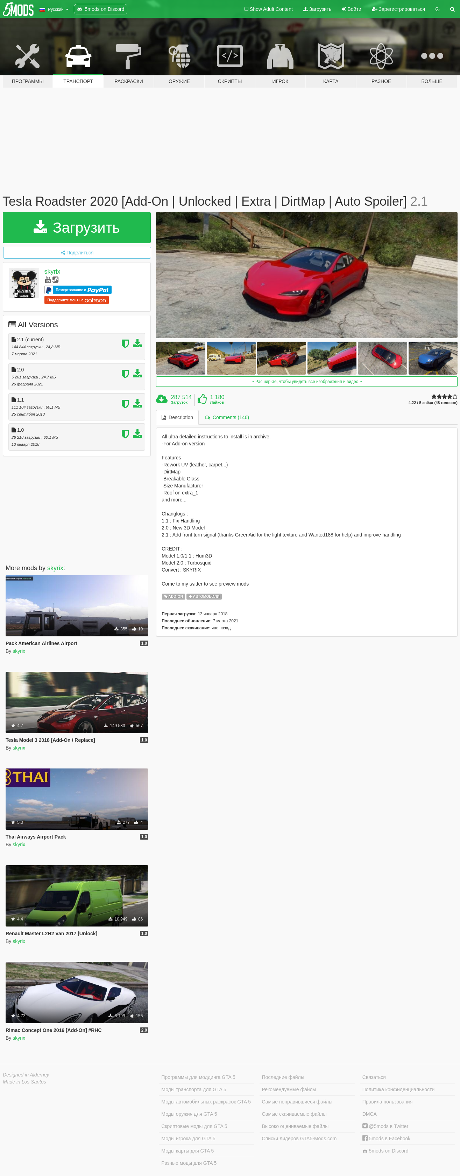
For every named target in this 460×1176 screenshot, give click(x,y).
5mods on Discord (385, 1151)
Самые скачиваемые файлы (294, 1114)
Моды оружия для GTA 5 (189, 1114)
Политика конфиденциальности (398, 1089)
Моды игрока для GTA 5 (188, 1138)
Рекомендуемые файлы (289, 1089)
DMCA (369, 1114)
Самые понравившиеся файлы (297, 1102)
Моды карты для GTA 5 (187, 1151)
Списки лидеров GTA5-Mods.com (299, 1138)
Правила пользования (387, 1102)
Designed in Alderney (26, 1075)
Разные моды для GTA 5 (189, 1163)
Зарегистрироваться (398, 9)
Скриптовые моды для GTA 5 (194, 1126)
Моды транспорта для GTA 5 (193, 1089)
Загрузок (179, 402)
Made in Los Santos (24, 1082)
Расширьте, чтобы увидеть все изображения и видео (307, 381)
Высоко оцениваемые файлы (295, 1126)
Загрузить (317, 9)
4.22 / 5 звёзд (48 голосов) (433, 403)
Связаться (374, 1077)
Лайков (217, 402)
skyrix (52, 271)
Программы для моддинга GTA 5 (198, 1077)
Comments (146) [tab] (227, 417)
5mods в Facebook (386, 1138)
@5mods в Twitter (385, 1126)
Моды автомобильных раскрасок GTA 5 (206, 1102)
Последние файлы (283, 1077)
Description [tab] (177, 417)
